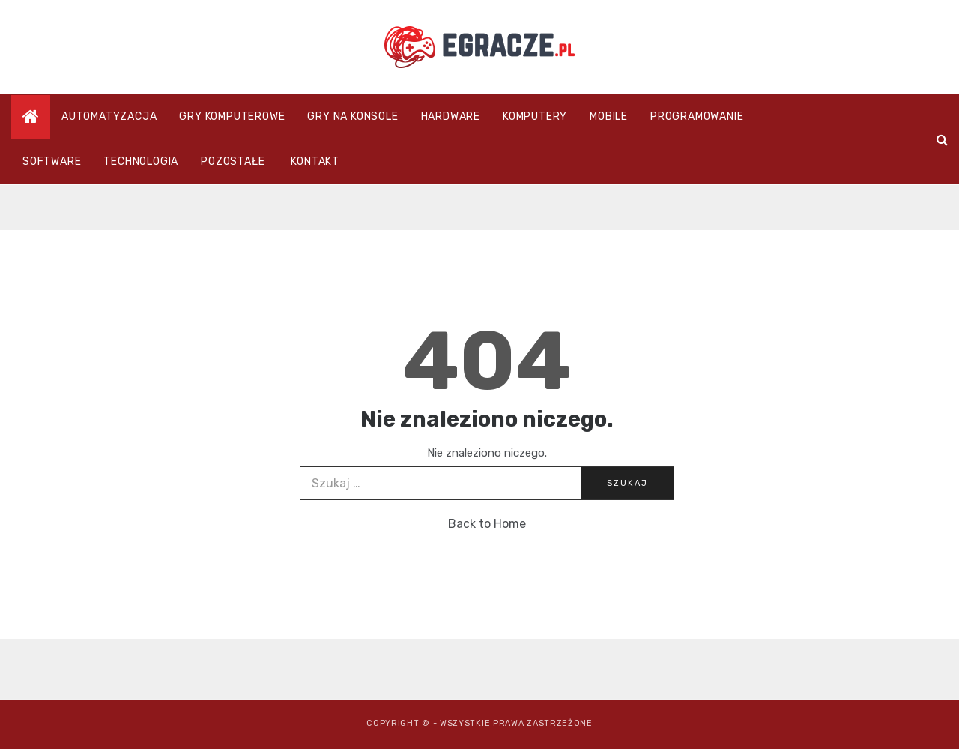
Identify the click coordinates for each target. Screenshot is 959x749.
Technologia (140, 161)
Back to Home (487, 524)
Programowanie (696, 116)
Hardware (450, 116)
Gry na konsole (352, 116)
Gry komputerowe (232, 116)
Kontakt (315, 161)
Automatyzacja (109, 116)
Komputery (535, 116)
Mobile (609, 116)
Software (51, 161)
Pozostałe (232, 161)
